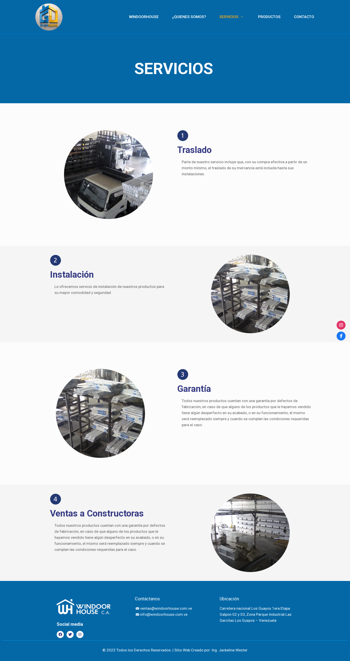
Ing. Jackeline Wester (230, 650)
